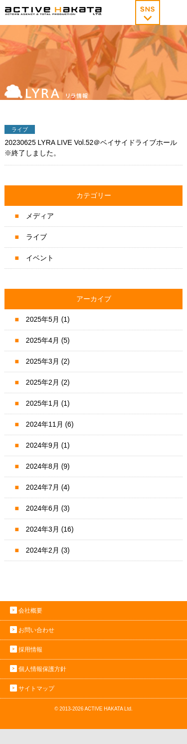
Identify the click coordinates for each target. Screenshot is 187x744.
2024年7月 (42, 487)
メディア (40, 216)
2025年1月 (42, 403)
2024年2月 (42, 550)
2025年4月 (42, 340)
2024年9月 (42, 445)
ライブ (36, 237)
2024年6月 (42, 508)
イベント (40, 258)
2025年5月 (42, 319)
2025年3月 (42, 361)
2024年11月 (44, 424)
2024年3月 (42, 529)
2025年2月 (42, 382)
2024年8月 (42, 466)
